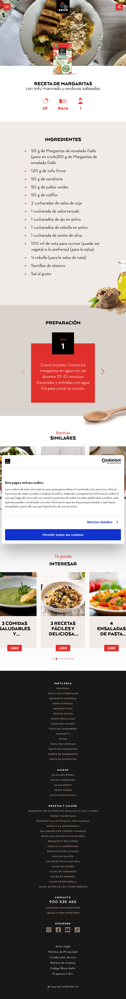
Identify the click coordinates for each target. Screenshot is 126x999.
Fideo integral (63, 703)
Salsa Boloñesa (63, 775)
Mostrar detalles (100, 522)
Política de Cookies (63, 962)
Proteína (63, 688)
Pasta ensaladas (63, 718)
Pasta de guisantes (63, 759)
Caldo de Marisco (63, 876)
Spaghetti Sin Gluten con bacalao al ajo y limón (63, 811)
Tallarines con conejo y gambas (63, 831)
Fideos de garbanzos (63, 754)
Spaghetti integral (63, 698)
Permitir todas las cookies (63, 535)
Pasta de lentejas (63, 744)
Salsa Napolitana (63, 795)
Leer (15, 648)
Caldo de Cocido (63, 866)
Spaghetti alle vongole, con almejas (63, 821)
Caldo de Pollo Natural (63, 861)
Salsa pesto (63, 785)
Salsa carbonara (63, 780)
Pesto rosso (63, 790)
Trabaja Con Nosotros (63, 912)
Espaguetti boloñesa (63, 841)
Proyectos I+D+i (63, 973)
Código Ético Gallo (62, 968)
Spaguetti (63, 733)
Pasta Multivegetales (63, 693)
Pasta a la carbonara (63, 846)
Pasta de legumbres (63, 728)
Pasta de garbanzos (63, 749)
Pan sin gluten (63, 856)
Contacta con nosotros (63, 907)
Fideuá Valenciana (63, 816)
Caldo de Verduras (63, 871)
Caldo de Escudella (63, 881)
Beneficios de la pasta (63, 851)
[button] (119, 6)
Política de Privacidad (63, 951)
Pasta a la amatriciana (63, 826)
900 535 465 (62, 901)
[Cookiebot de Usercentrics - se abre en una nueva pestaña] (101, 461)
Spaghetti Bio (63, 708)
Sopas (63, 739)
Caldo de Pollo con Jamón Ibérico (63, 886)
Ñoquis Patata (63, 713)
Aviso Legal (63, 946)
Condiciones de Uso (63, 957)
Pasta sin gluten (63, 723)
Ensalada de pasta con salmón (63, 836)
